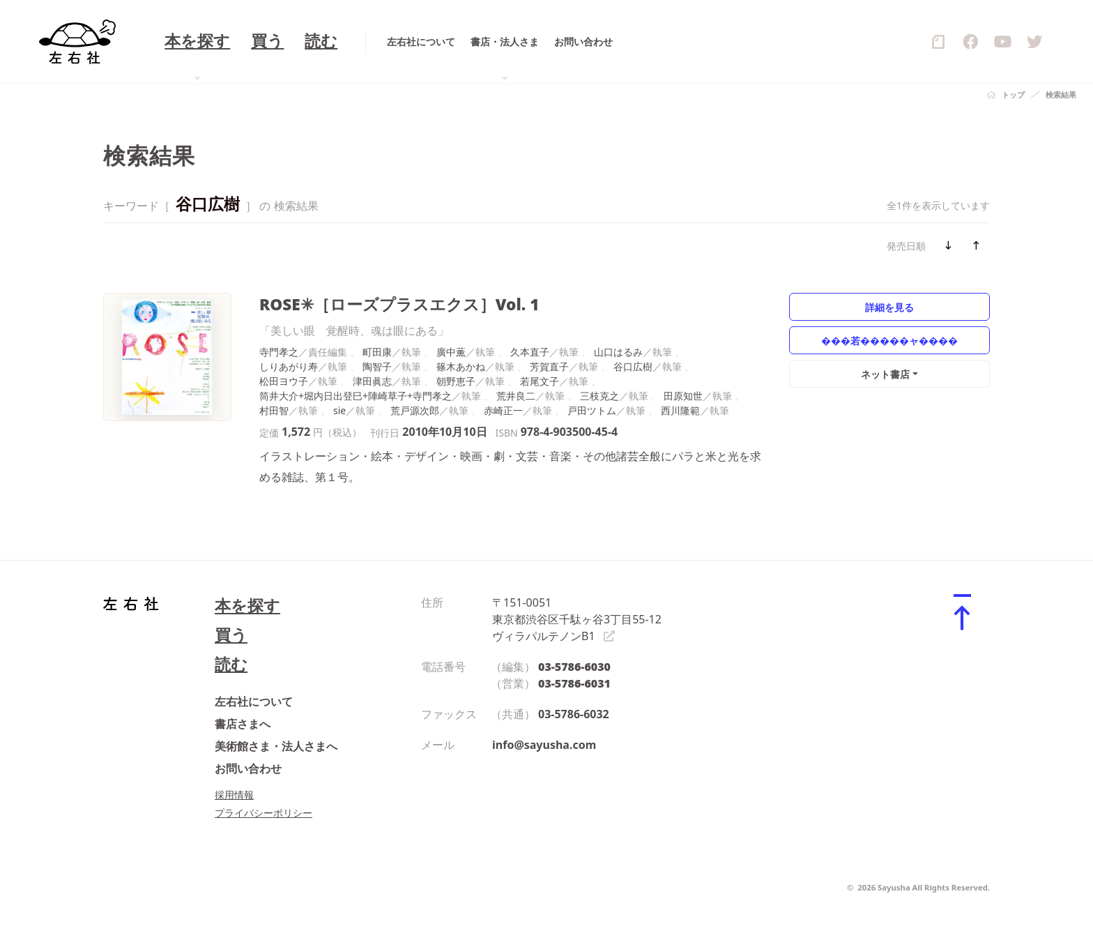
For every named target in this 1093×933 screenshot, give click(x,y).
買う (231, 635)
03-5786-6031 (574, 683)
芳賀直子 (549, 366)
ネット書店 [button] (885, 374)
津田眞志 (372, 381)
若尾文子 (539, 381)
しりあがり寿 (288, 366)
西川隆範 (680, 410)
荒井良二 (515, 395)
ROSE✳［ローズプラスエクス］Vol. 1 (399, 304)
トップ (1013, 94)
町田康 (377, 351)
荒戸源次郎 (414, 410)
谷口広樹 (632, 366)
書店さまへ (242, 723)
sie (339, 410)
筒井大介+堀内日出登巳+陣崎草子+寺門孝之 (355, 395)
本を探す (247, 605)
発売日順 (906, 245)
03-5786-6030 (574, 666)
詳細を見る (889, 307)
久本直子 (529, 351)
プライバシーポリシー (263, 812)
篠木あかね (460, 366)
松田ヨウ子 (283, 381)
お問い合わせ (248, 768)
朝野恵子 (455, 381)
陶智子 (377, 366)
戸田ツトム (591, 410)
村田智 (274, 410)
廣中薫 (451, 351)
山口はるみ (618, 351)
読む (231, 664)
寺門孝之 (278, 351)
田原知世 (683, 395)
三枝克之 (599, 395)
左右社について (254, 701)
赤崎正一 (503, 410)
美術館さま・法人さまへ (276, 746)
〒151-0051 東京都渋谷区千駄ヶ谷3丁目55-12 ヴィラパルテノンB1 (577, 619)
